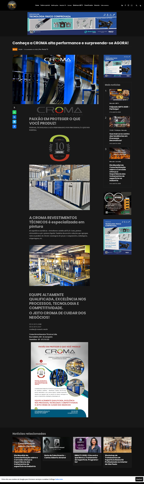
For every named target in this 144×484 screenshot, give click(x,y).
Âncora (15, 49)
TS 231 (20, 49)
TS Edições (117, 130)
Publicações (54, 5)
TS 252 (111, 130)
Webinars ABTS (78, 5)
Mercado (112, 103)
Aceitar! (139, 479)
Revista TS (63, 5)
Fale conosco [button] (105, 5)
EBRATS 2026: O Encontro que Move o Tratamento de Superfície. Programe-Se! (87, 458)
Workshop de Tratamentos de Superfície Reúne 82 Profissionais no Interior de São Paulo (116, 459)
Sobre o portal (45, 5)
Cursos (70, 5)
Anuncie (96, 5)
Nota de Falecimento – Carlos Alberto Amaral (55, 456)
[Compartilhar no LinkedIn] (14, 117)
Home (37, 5)
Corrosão (118, 161)
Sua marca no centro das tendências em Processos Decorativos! (119, 137)
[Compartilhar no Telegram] (14, 122)
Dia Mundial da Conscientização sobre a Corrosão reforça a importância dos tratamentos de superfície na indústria (117, 173)
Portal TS (45, 49)
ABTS (117, 103)
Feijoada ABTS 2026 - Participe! (119, 108)
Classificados (88, 5)
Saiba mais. (59, 479)
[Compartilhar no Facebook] (14, 126)
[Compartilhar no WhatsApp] (14, 112)
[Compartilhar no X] (14, 107)
